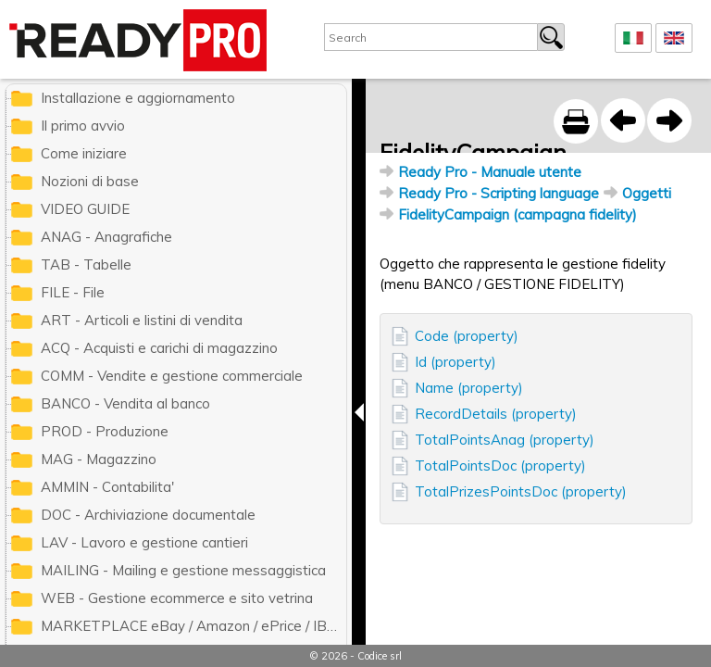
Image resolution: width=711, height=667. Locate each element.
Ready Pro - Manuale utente (489, 172)
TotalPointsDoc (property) (500, 465)
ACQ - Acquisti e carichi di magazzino (159, 348)
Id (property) (455, 362)
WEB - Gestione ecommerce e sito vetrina (177, 598)
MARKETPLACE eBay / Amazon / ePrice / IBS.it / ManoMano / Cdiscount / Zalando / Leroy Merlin (193, 626)
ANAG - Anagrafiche (106, 236)
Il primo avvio (83, 125)
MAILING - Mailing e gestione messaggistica (183, 570)
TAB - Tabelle (86, 264)
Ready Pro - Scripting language (498, 193)
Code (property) (466, 336)
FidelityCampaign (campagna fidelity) (517, 214)
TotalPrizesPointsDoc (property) (521, 491)
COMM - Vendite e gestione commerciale (172, 375)
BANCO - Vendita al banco (125, 403)
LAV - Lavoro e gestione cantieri (144, 542)
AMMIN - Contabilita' (107, 487)
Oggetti (646, 193)
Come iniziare (84, 153)
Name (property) (469, 387)
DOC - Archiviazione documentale (148, 514)
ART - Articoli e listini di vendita (142, 320)
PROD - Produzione (104, 431)
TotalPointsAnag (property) (504, 439)
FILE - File (73, 292)
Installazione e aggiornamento (138, 98)
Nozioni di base (90, 181)
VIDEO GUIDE (85, 209)
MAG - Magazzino (98, 459)
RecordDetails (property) (496, 413)
